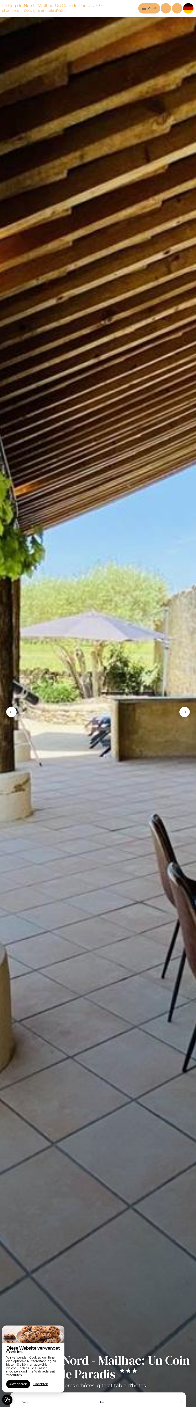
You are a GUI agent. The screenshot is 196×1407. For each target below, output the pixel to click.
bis (102, 1402)
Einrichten (40, 1384)
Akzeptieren (18, 1384)
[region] (33, 1359)
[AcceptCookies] (7, 1400)
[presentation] (11, 712)
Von (25, 1402)
